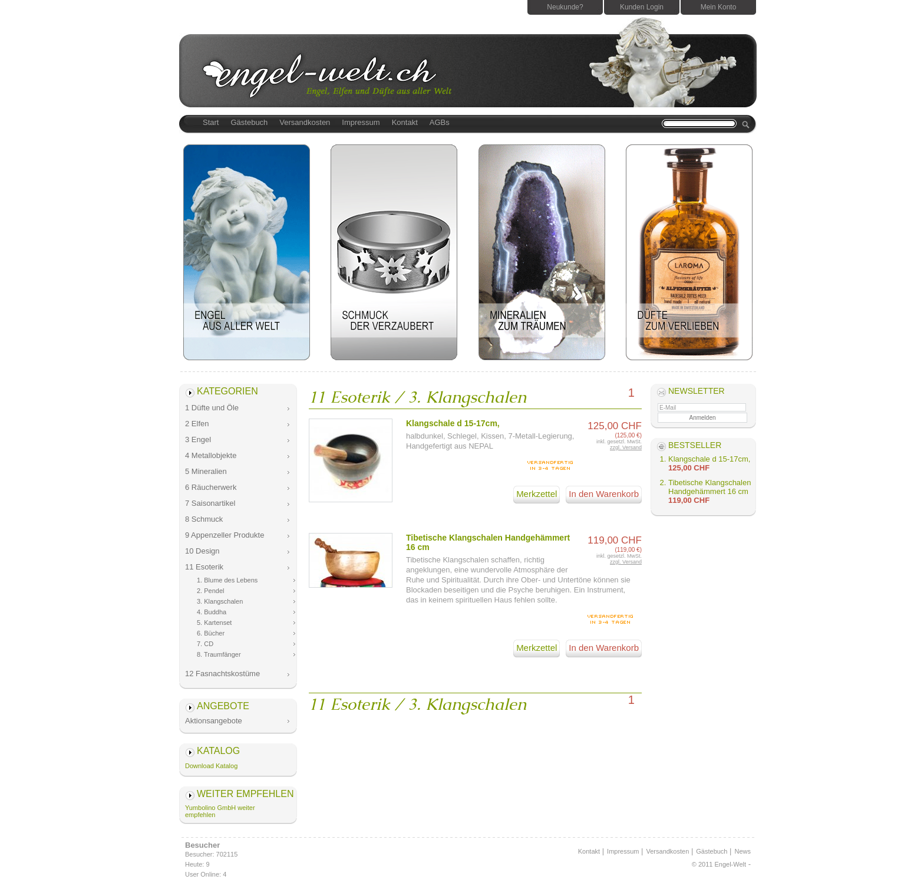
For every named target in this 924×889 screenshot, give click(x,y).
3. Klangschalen (220, 601)
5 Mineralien (206, 471)
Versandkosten (304, 122)
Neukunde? (565, 7)
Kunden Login (642, 7)
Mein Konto (719, 7)
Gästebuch (249, 122)
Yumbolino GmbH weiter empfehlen (220, 811)
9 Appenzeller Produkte (224, 535)
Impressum (361, 122)
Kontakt (405, 122)
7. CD (205, 643)
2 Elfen (197, 423)
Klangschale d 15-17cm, (453, 423)
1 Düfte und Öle (212, 407)
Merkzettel (536, 494)
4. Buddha (211, 611)
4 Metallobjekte (210, 455)
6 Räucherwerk (210, 487)
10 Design (202, 550)
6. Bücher (211, 633)
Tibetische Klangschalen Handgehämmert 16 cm (709, 487)
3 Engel (198, 439)
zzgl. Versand (626, 447)
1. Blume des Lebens (227, 580)
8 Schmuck (204, 519)
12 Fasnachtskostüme (222, 673)
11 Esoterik (204, 566)
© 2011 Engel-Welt (719, 864)
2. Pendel (210, 590)
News (742, 851)
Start (211, 122)
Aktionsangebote (213, 720)
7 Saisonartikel (210, 503)
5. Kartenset (214, 622)
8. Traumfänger (219, 654)
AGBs (440, 122)
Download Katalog (211, 765)
